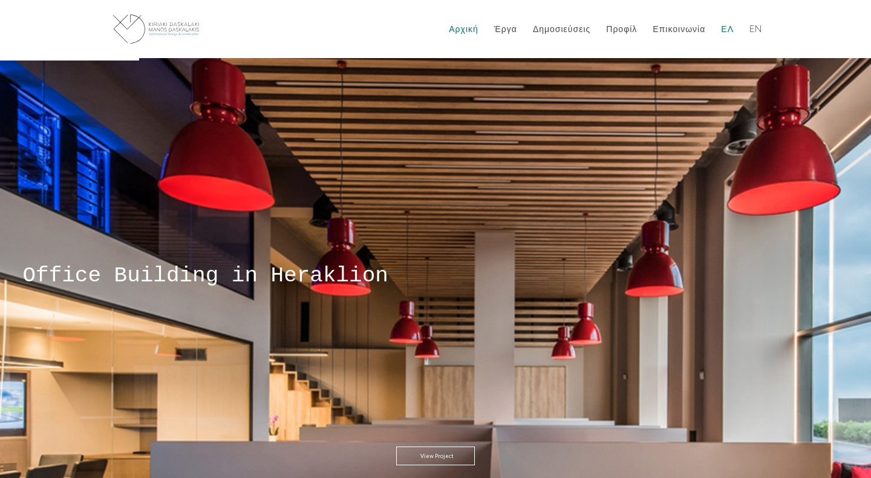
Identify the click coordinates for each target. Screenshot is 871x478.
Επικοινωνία (679, 29)
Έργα (505, 29)
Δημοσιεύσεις (561, 29)
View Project (437, 413)
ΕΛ (727, 29)
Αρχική (463, 29)
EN (755, 29)
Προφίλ (621, 29)
